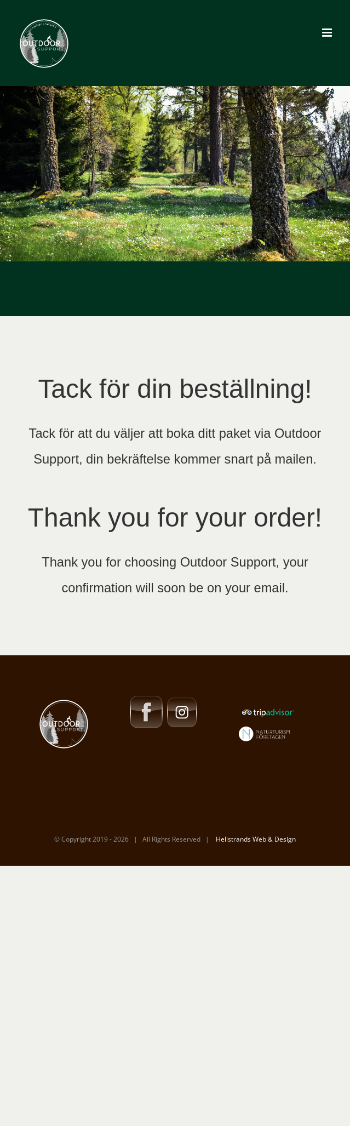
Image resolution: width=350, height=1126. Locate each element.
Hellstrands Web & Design (255, 839)
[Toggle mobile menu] (328, 32)
